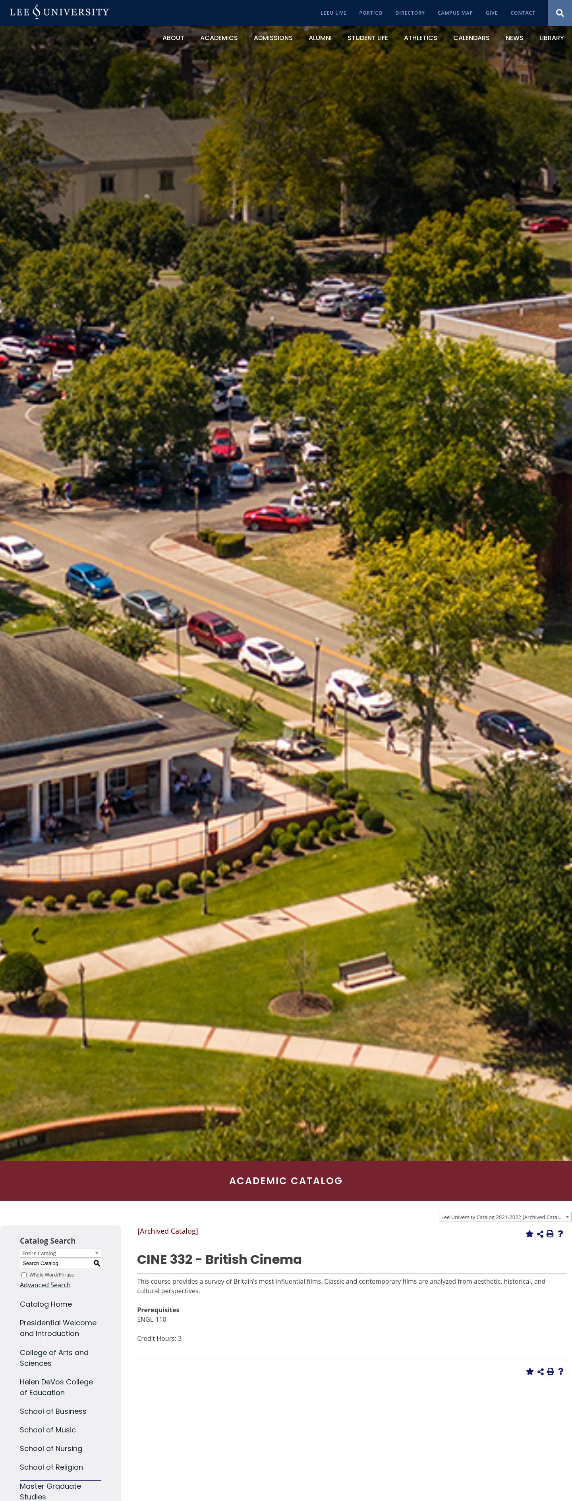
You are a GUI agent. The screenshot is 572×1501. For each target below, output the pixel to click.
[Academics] (219, 38)
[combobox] (505, 1216)
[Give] (492, 13)
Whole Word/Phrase (51, 1274)
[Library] (551, 38)
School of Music (48, 1430)
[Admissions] (273, 38)
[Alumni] (320, 38)
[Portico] (371, 13)
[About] (173, 38)
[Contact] (522, 13)
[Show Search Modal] (560, 13)
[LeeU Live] (333, 13)
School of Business (53, 1411)
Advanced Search (45, 1285)
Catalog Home (46, 1304)
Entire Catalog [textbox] (39, 1253)
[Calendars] (471, 38)
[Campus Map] (455, 13)
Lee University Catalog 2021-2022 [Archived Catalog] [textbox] (503, 1217)
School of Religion (51, 1467)
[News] (514, 38)
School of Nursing (51, 1448)
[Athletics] (420, 38)
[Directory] (410, 13)
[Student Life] (368, 38)
